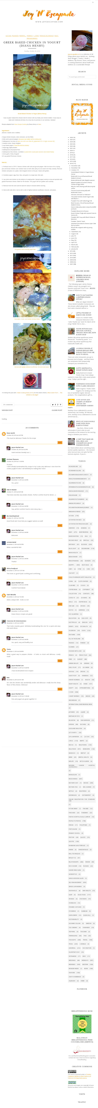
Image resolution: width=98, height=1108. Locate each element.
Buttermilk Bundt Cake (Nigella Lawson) (83, 180)
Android (72, 528)
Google (71, 671)
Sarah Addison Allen (76, 878)
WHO (84, 956)
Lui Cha (86, 736)
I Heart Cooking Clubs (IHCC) (25, 392)
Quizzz (82, 837)
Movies (86, 783)
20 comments (8, 404)
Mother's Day (73, 783)
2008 (71, 262)
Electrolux (73, 622)
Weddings (72, 960)
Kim (8, 677)
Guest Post (73, 675)
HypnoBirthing (85, 688)
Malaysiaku (83, 745)
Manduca (72, 753)
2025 (71, 139)
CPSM (79, 569)
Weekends (72, 964)
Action (8, 35)
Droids (83, 606)
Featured (72, 634)
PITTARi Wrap (73, 808)
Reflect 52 (72, 858)
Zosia (9, 649)
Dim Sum (71, 606)
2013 (71, 251)
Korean (71, 724)
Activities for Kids (75, 520)
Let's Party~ (73, 732)
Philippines (83, 825)
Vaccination (87, 948)
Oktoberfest (86, 795)
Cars (88, 569)
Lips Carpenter (74, 736)
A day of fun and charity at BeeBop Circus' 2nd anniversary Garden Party (80, 404)
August (73, 234)
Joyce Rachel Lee (17, 447)
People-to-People (47, 35)
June (72, 238)
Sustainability (74, 919)
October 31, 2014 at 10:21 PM (15, 518)
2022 (71, 146)
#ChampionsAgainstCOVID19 (78, 474)
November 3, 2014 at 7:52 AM (15, 597)
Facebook (72, 630)
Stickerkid (72, 911)
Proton (71, 837)
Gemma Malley (73, 663)
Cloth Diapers (83, 581)
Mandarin (86, 749)
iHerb (82, 981)
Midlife (71, 761)
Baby (70, 532)
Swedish (88, 923)
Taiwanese (86, 927)
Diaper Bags (83, 602)
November (74, 168)
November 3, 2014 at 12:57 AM (15, 570)
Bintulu (86, 540)
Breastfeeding (74, 561)
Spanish (71, 899)
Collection (73, 593)
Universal (72, 948)
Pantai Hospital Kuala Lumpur (79, 817)
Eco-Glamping (73, 614)
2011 (71, 255)
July (72, 236)
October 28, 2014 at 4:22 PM (19, 449)
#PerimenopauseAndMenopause (79, 487)
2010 (71, 257)
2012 (71, 253)
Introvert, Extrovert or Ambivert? (80, 194)
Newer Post (7, 410)
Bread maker (73, 556)
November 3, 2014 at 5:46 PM (19, 639)
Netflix (71, 791)
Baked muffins (74, 536)
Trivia (71, 944)
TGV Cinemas (73, 927)
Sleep (70, 895)
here (39, 124)
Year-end (72, 972)
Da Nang (84, 598)
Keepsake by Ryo (74, 716)
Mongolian (73, 774)
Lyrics (71, 741)
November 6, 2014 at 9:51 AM (15, 680)
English (84, 622)
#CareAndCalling (75, 470)
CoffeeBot (86, 589)
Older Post (57, 410)
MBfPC (82, 741)
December (74, 166)
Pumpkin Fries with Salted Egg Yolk (81, 201)
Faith (84, 630)
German (86, 663)
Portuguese (73, 829)
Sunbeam (84, 911)
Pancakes (72, 813)
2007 (71, 264)
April (72, 242)
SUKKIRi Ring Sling (75, 870)
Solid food (82, 895)
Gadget (80, 659)
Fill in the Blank (74, 639)
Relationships (73, 862)
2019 (71, 152)
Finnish (82, 643)
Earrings (82, 610)
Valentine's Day (74, 952)
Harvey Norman (74, 680)
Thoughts (72, 940)
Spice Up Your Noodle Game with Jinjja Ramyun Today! (85, 423)
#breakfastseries (74, 511)
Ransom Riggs (83, 849)
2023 (71, 144)
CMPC (70, 569)
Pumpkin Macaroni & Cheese (80, 211)
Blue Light (72, 548)
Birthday (72, 544)
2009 (71, 260)
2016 (71, 159)
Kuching (83, 724)
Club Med (72, 585)
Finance (71, 643)
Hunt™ (71, 688)
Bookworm (85, 548)
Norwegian (73, 795)
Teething (72, 931)
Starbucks (72, 903)
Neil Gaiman (87, 787)
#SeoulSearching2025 (76, 491)
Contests (86, 593)
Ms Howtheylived (13, 516)
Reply (60, 442)
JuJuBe (83, 712)
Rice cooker (73, 866)
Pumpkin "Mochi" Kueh (78, 221)
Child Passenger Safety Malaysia (80, 577)
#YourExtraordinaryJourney (79, 507)
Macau (71, 745)
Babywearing (83, 532)
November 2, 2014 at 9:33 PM (15, 544)
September (74, 231)
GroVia (82, 671)
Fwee (70, 659)
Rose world (11, 433)
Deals (71, 602)
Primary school (74, 833)
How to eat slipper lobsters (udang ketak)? (84, 297)
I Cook (36, 35)
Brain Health (73, 552)
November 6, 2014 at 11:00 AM (20, 696)
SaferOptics (73, 874)
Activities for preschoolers (78, 524)
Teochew (83, 931)
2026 (71, 137)
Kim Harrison (85, 720)
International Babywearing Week (80, 704)
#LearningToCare (75, 483)
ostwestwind (11, 542)
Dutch (71, 610)
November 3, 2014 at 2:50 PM (19, 611)
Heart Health (73, 684)
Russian (86, 866)
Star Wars (83, 899)
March (73, 244)
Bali (86, 536)
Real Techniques (74, 854)
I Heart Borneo (74, 696)
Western (85, 964)
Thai (85, 936)
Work (86, 968)
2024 (71, 142)
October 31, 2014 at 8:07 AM (15, 492)
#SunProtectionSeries (76, 499)
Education (72, 618)
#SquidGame (73, 495)
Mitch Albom (84, 761)
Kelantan (72, 720)
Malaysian (72, 749)
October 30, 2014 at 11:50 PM (15, 461)
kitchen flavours (13, 459)
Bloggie (15, 35)
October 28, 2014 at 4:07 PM (15, 435)
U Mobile (83, 944)
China (71, 581)
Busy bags (85, 565)
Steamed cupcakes (75, 907)
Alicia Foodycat (12, 568)
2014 (71, 163)
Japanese (72, 712)
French (71, 655)
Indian (88, 696)
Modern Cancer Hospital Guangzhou (82, 766)
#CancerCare (73, 466)
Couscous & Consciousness (16, 621)
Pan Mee (85, 808)
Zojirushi (72, 981)
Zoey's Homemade (75, 977)
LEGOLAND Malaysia (75, 728)
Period (71, 825)
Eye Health (84, 626)
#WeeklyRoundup (75, 503)
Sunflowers (73, 915)
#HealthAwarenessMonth (78, 479)
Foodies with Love (75, 651)
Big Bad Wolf (73, 540)
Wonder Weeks (74, 968)
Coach (83, 585)
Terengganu (73, 936)
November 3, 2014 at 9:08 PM (15, 651)
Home (85, 684)
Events (30, 35)
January (73, 249)
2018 (71, 155)
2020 (71, 150)
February (74, 247)
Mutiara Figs (73, 787)
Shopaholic (73, 890)
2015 (71, 161)
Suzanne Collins (74, 923)
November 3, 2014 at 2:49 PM (19, 585)
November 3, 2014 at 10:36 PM (20, 668)
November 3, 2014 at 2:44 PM (19, 480)
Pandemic (84, 813)
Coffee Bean (73, 589)
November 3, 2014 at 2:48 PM (19, 558)
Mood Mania (73, 779)
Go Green (86, 667)
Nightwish (82, 791)
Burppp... (23, 35)
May (72, 240)
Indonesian (73, 700)
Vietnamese (72, 956)
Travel (85, 940)
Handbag (85, 675)
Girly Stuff (73, 667)
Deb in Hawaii (12, 490)
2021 (71, 148)
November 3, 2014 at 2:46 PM (19, 506)
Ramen (71, 849)
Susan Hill (87, 915)
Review (88, 862)
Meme (70, 757)
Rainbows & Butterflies (77, 845)
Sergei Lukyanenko (75, 886)
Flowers (71, 647)
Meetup (83, 753)
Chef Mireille (11, 595)
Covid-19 (72, 598)
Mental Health (84, 757)
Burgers (88, 561)
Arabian (84, 528)
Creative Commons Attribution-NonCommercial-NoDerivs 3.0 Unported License (79, 1076)
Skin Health (87, 890)
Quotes (71, 841)
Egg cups (85, 618)
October (74, 170)
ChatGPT (72, 573)
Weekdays (85, 960)
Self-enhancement (75, 882)
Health (87, 680)
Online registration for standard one (82, 800)
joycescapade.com (74, 54)
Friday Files (83, 655)
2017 (71, 157)
